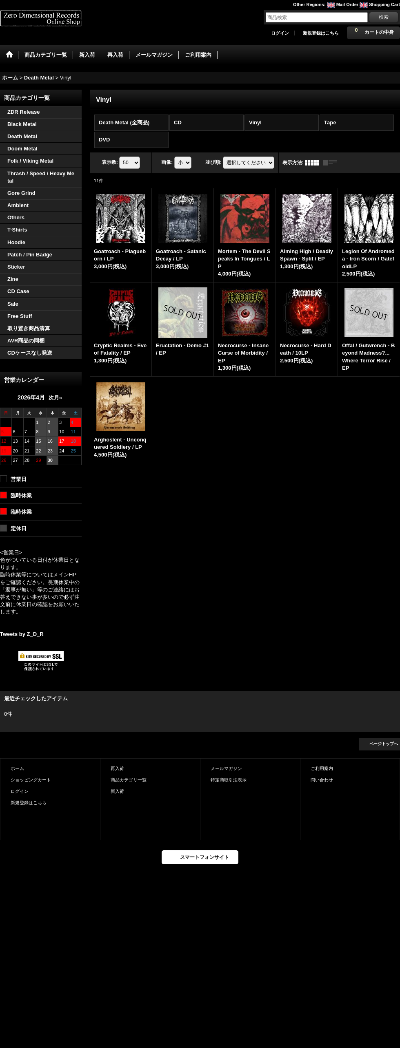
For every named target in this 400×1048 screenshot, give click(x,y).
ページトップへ (383, 743)
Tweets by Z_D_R (22, 634)
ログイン (280, 33)
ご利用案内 (322, 768)
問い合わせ (322, 779)
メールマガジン (226, 768)
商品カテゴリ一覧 (129, 779)
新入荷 (117, 791)
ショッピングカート (31, 779)
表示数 (110, 162)
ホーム (17, 768)
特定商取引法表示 (229, 779)
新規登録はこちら (321, 33)
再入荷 (117, 768)
